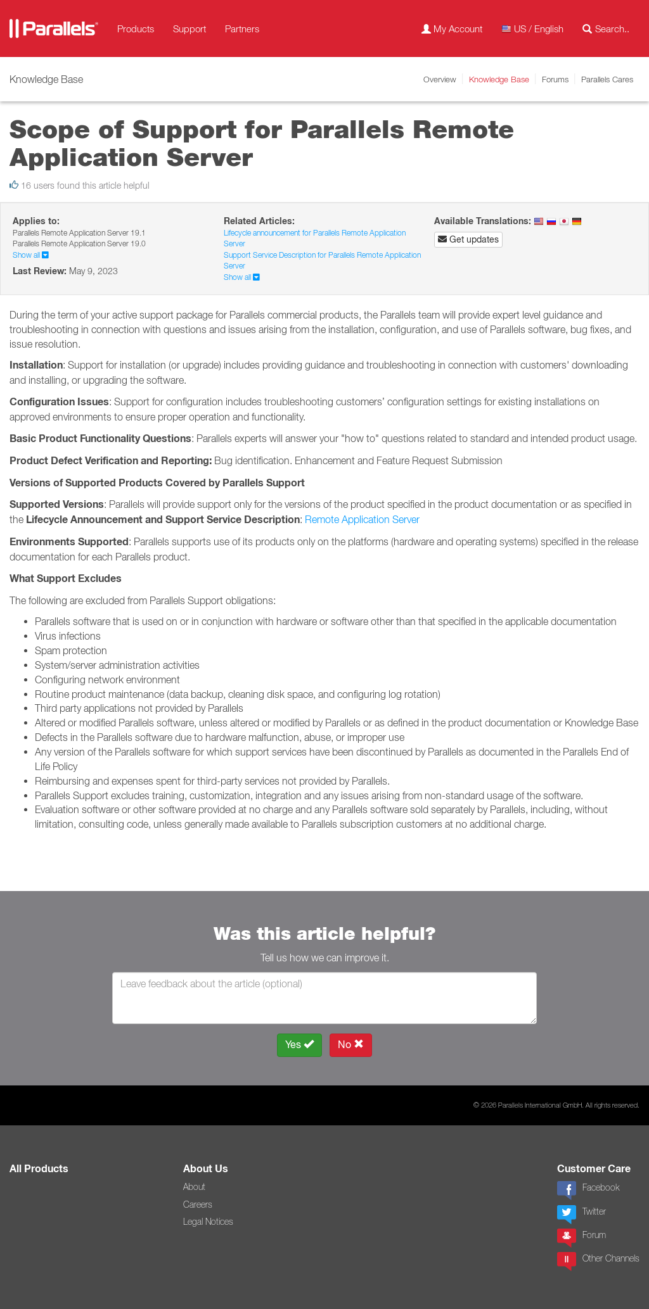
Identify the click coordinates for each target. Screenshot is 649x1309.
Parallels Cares (607, 79)
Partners (242, 28)
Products (135, 28)
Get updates (468, 239)
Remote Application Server (362, 519)
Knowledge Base (499, 79)
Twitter (581, 1214)
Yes (299, 1044)
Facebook (588, 1190)
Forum (581, 1238)
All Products (39, 1168)
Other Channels (598, 1261)
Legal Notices (208, 1222)
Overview (439, 79)
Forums (555, 79)
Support (189, 28)
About (194, 1187)
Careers (197, 1204)
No (351, 1044)
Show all (31, 255)
